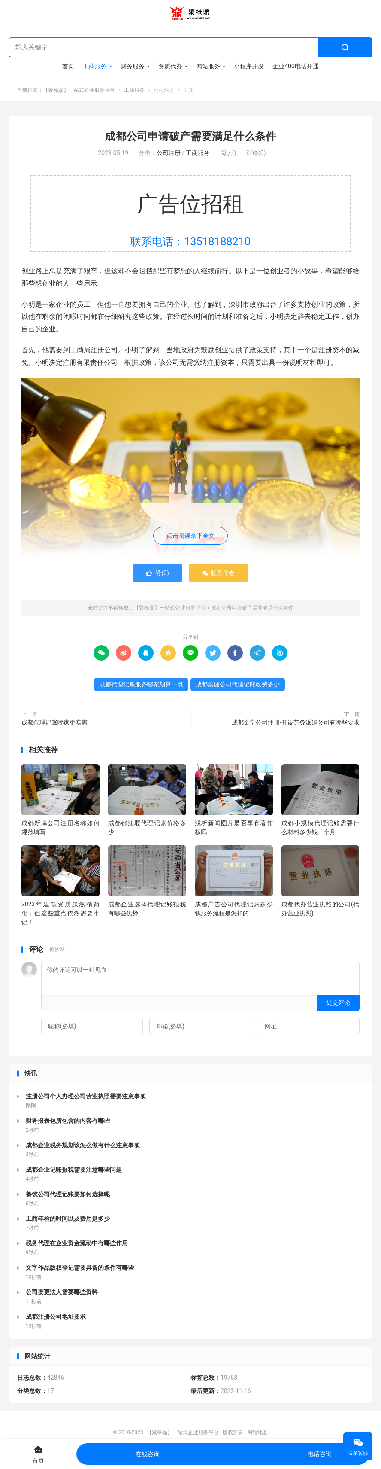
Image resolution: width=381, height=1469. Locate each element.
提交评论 (338, 1004)
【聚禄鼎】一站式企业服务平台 (190, 13)
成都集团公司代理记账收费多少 (238, 686)
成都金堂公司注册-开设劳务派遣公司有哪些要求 (296, 724)
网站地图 (257, 1434)
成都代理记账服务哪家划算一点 (141, 686)
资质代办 (170, 66)
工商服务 (95, 66)
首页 (68, 66)
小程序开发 (249, 66)
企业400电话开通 (295, 66)
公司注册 (164, 91)
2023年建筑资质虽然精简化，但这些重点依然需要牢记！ (60, 914)
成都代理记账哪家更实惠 (54, 724)
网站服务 (208, 66)
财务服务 (133, 66)
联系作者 (218, 574)
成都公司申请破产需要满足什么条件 (190, 137)
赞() (157, 574)
